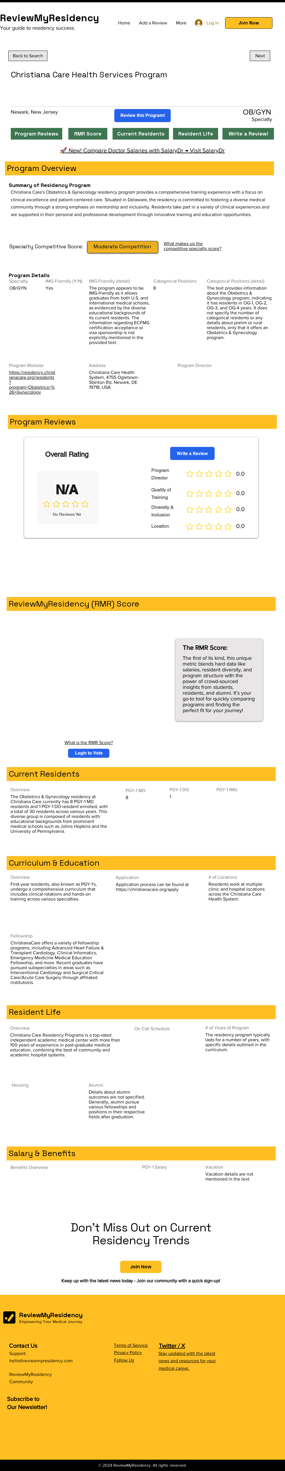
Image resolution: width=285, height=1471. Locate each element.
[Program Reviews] (36, 134)
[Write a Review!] (248, 134)
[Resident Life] (195, 134)
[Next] (260, 56)
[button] (248, 23)
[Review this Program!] (142, 115)
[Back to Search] (27, 56)
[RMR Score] (87, 134)
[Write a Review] (192, 453)
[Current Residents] (141, 134)
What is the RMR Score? (89, 742)
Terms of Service (131, 1345)
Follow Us (124, 1360)
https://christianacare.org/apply (147, 889)
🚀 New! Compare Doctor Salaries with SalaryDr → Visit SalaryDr (142, 150)
